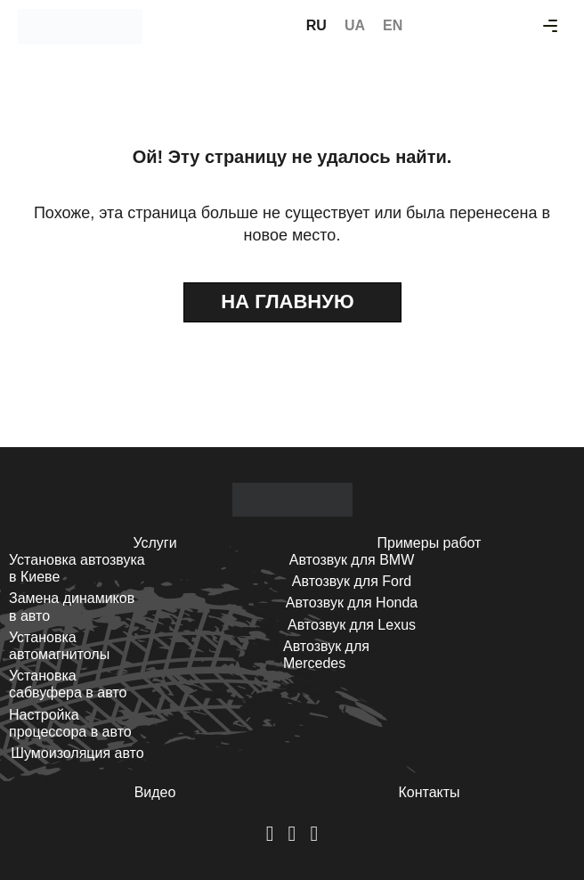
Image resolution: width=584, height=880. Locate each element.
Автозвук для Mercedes (326, 655)
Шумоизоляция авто (77, 753)
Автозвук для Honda (352, 602)
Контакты (428, 792)
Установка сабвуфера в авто (67, 684)
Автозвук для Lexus (352, 624)
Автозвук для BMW (352, 559)
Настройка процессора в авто (70, 723)
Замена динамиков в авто (71, 607)
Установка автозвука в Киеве (77, 568)
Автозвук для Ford (351, 581)
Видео (155, 792)
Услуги (154, 542)
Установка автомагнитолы (59, 646)
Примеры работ (429, 542)
